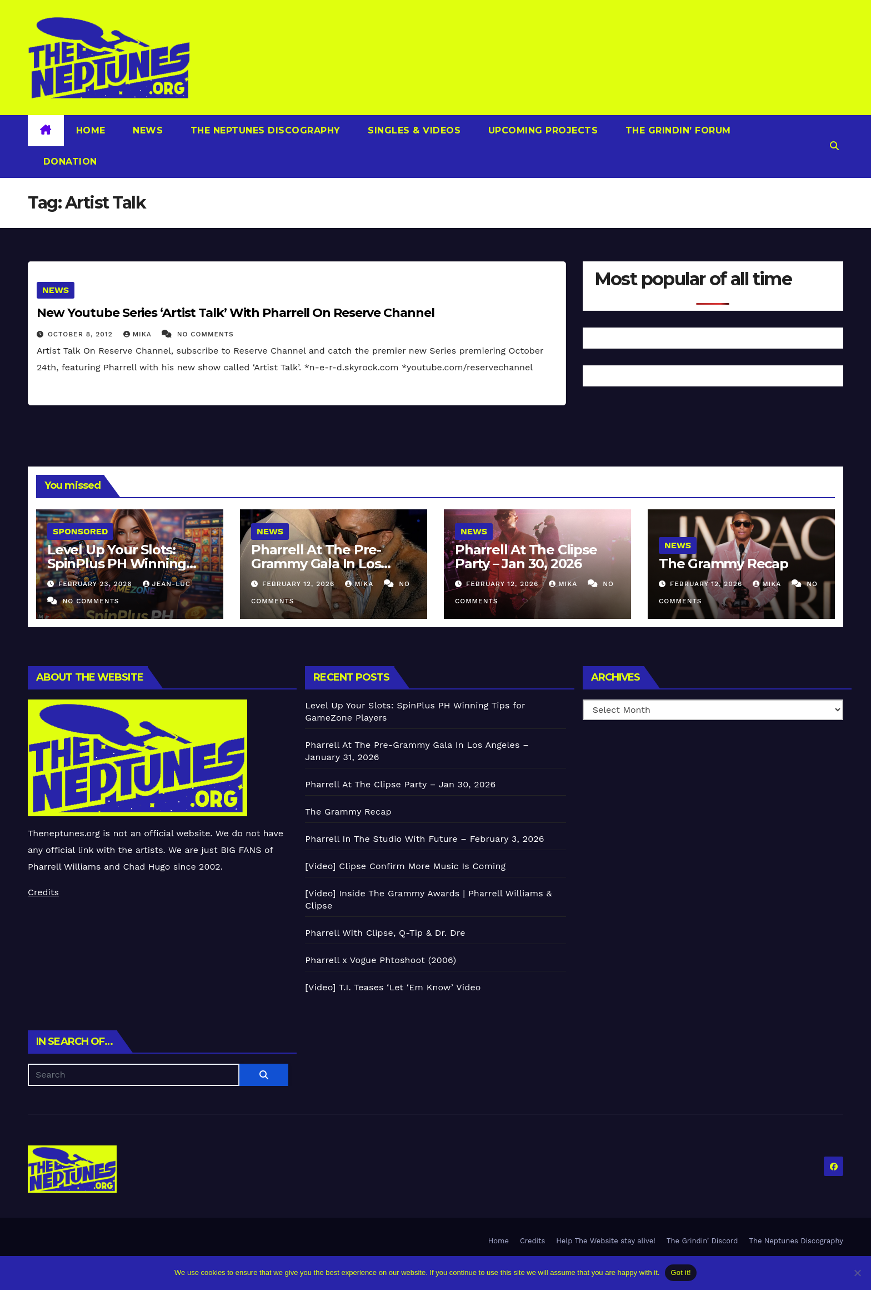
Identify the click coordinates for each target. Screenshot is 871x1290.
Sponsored (80, 531)
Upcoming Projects (541, 130)
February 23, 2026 (96, 584)
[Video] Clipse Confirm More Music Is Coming (405, 866)
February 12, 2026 (299, 584)
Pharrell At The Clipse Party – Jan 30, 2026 (526, 557)
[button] (834, 146)
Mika (138, 334)
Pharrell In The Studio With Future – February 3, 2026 (424, 838)
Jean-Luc (167, 584)
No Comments (205, 334)
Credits (43, 892)
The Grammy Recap (723, 563)
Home (91, 130)
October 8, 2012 (82, 334)
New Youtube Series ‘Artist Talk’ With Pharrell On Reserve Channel (235, 312)
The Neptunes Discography (264, 130)
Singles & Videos (413, 130)
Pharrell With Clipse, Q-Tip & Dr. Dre (385, 932)
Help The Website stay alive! (605, 1241)
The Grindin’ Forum (676, 130)
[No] (857, 1272)
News (146, 130)
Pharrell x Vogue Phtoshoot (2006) (380, 960)
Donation (68, 161)
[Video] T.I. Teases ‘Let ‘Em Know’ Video (392, 987)
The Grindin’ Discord (702, 1241)
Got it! (680, 1272)
